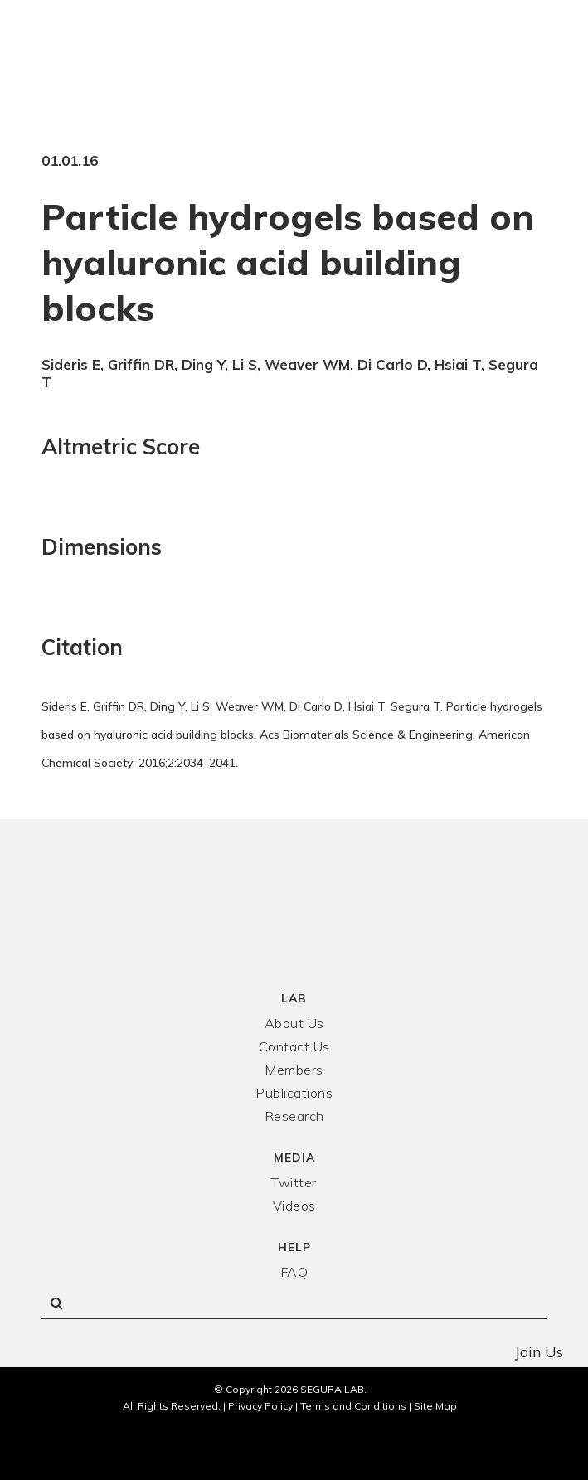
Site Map (435, 1406)
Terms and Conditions (353, 1406)
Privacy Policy (260, 1406)
